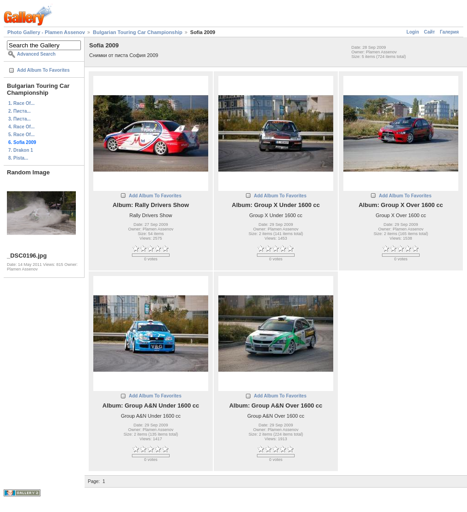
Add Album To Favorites (43, 70)
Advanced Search (36, 54)
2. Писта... (19, 111)
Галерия (449, 32)
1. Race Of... (21, 103)
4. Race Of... (21, 126)
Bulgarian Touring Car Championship (137, 32)
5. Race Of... (21, 134)
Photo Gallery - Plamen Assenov (46, 32)
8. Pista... (18, 158)
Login (412, 32)
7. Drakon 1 (20, 150)
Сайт (429, 32)
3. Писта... (19, 118)
